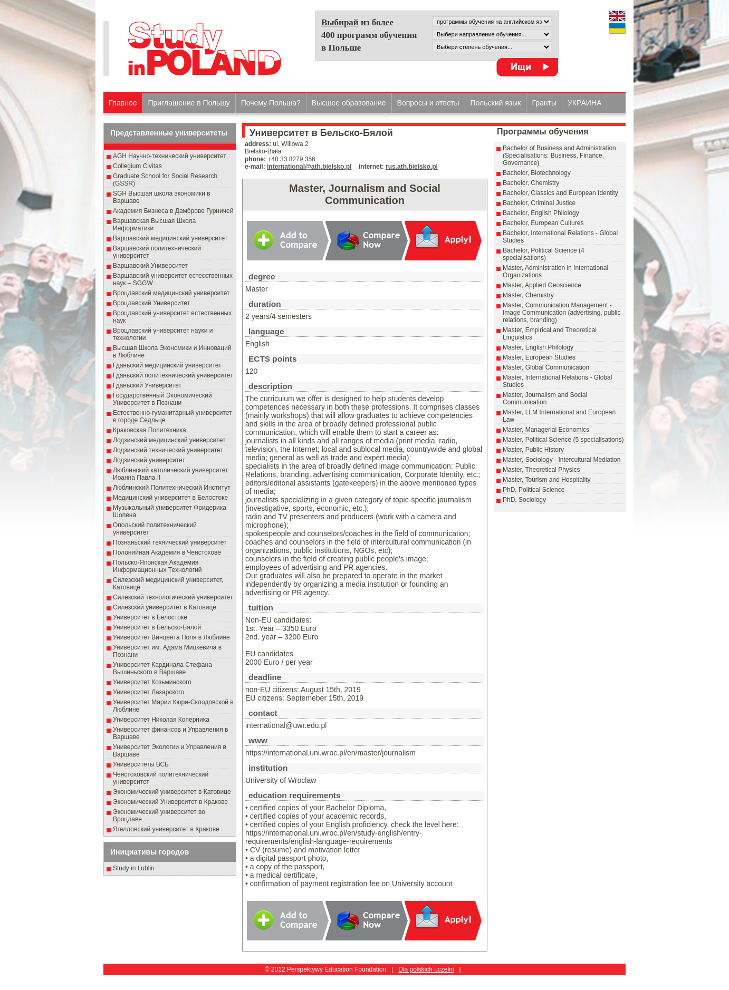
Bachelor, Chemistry (531, 183)
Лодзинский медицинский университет (169, 440)
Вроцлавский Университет (151, 303)
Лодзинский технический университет (168, 450)
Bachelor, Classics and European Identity (560, 193)
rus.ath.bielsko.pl (412, 166)
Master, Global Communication (546, 367)
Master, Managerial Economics (546, 429)
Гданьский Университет (147, 385)
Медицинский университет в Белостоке (170, 497)
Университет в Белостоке (150, 617)
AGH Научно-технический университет (169, 156)
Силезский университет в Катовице (164, 607)
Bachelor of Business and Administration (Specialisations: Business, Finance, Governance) (559, 155)
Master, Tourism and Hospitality (547, 479)
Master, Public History (533, 449)
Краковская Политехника (149, 430)
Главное (123, 103)
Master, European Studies (539, 357)
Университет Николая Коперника (161, 719)
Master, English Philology (538, 347)
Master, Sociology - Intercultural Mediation (561, 459)
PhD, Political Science (533, 489)
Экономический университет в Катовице (172, 791)
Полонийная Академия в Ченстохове (167, 552)
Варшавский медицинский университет (170, 238)
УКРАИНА (584, 103)
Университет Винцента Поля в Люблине (171, 637)
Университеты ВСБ (141, 764)
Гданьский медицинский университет (167, 365)
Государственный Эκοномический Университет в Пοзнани (162, 399)
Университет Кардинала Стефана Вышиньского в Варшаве (162, 668)
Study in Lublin (134, 868)
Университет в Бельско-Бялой (157, 627)
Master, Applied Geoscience (542, 285)
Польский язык (496, 103)
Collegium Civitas (137, 166)
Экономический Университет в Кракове (170, 801)
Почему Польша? (271, 103)
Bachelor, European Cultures (543, 223)
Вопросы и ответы (428, 103)
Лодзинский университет (149, 460)
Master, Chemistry (528, 295)
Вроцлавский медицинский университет (171, 293)
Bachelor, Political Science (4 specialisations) (543, 254)
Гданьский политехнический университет (173, 375)
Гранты (544, 103)
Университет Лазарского (148, 692)
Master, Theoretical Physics (541, 469)
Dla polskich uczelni (426, 969)
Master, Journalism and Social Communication (545, 398)
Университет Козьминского (152, 682)
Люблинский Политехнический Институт (172, 487)
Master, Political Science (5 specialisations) (563, 439)
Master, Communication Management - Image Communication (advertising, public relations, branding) (561, 313)
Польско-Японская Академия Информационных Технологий (157, 566)
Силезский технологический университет (173, 597)
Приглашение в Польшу (189, 103)
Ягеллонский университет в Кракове (166, 829)
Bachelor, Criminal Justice (539, 203)
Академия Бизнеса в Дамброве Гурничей (173, 211)
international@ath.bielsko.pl (309, 166)
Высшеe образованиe (349, 103)
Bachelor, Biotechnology (537, 173)
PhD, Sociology (524, 499)
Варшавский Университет (150, 265)
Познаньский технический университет (170, 542)
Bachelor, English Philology (541, 213)
